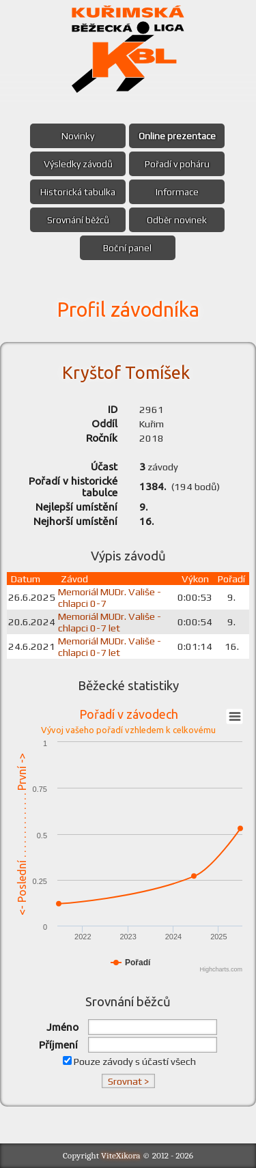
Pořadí (231, 578)
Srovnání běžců (78, 219)
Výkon (195, 578)
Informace (177, 191)
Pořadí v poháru (177, 163)
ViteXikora (121, 1155)
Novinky (77, 135)
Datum (25, 578)
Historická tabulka (77, 191)
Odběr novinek (177, 219)
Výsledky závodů (78, 163)
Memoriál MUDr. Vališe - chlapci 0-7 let (109, 621)
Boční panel (127, 247)
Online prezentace (177, 135)
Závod (74, 578)
